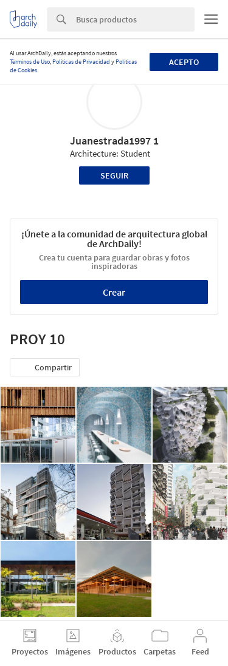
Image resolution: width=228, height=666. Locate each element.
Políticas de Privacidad (81, 62)
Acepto (184, 61)
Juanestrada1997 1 (114, 141)
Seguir (114, 175)
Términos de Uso (30, 62)
